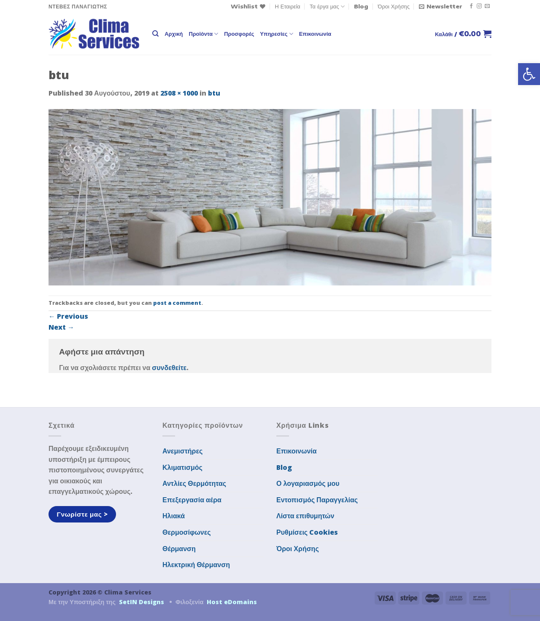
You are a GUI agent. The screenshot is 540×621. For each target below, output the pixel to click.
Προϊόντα (203, 34)
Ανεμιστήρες (182, 451)
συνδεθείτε (169, 367)
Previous (68, 316)
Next (61, 327)
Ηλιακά (173, 515)
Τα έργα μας (327, 7)
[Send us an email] (487, 6)
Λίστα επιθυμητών (305, 515)
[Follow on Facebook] (471, 6)
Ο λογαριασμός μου (308, 483)
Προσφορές (239, 33)
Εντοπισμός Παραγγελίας (317, 499)
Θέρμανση (179, 548)
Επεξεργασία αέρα (191, 499)
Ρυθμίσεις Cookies (307, 532)
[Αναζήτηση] (155, 34)
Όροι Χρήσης (394, 6)
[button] (529, 74)
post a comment (177, 303)
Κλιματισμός (182, 467)
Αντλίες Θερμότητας (194, 483)
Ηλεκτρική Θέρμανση (196, 564)
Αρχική (174, 33)
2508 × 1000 (179, 93)
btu (214, 93)
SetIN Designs (141, 602)
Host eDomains (232, 602)
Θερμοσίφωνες (186, 532)
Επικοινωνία (315, 33)
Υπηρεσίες (276, 34)
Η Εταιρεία (287, 6)
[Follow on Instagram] (479, 6)
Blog (361, 6)
